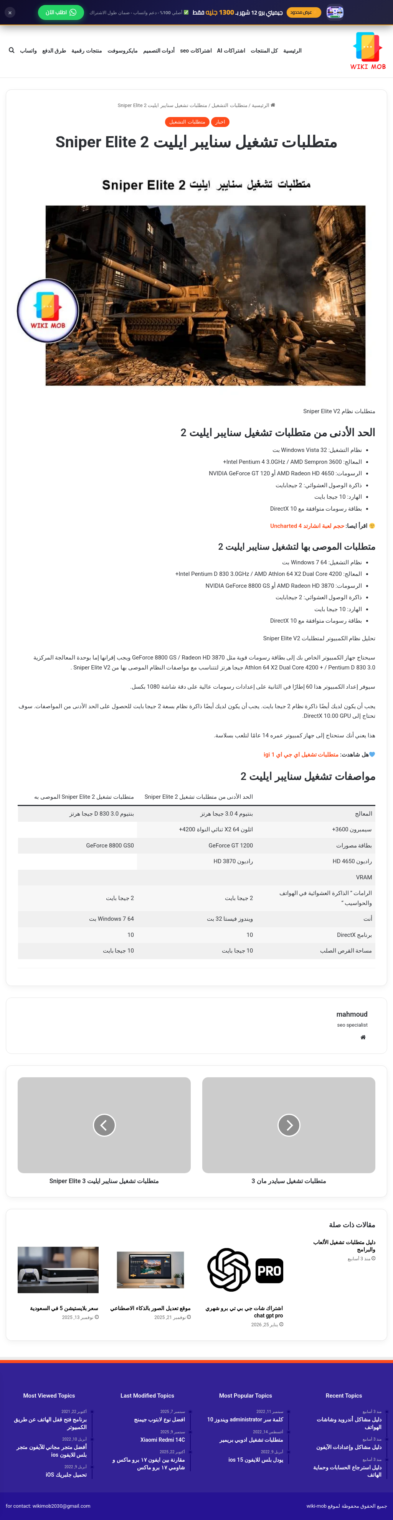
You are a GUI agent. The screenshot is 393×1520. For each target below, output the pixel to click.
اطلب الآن (61, 12)
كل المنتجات (264, 51)
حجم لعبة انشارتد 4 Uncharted (307, 526)
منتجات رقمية (86, 51)
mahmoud (352, 1014)
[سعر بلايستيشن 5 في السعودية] (58, 1270)
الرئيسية (292, 51)
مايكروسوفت (122, 51)
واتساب (28, 51)
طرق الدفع (54, 51)
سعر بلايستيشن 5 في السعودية (64, 1308)
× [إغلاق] (10, 12)
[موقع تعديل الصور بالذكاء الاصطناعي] (150, 1270)
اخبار (220, 122)
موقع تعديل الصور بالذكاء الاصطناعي (150, 1308)
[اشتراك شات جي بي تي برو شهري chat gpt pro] (242, 1270)
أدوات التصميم (159, 51)
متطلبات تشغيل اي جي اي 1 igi (301, 754)
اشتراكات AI (231, 51)
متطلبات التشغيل (229, 105)
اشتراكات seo (195, 51)
